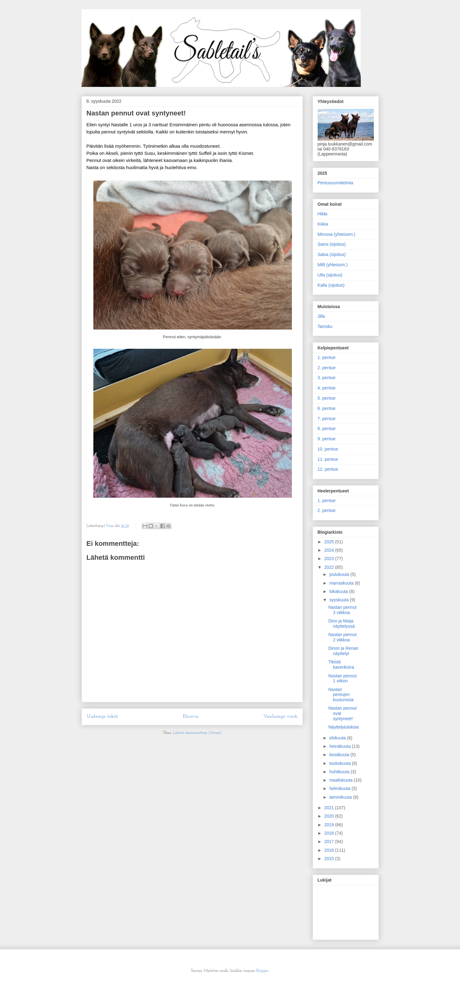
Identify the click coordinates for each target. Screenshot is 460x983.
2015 (329, 858)
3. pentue (327, 377)
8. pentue (327, 428)
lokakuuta (339, 591)
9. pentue (327, 438)
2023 (329, 558)
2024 (329, 550)
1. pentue (327, 357)
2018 (329, 833)
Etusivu (191, 716)
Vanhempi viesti (280, 716)
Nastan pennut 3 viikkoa (342, 610)
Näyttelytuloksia (343, 727)
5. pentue (327, 398)
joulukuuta (340, 574)
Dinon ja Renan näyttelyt (343, 651)
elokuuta (338, 737)
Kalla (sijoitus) (331, 285)
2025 (329, 541)
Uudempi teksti (102, 716)
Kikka (323, 224)
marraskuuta (342, 583)
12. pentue (328, 469)
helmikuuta (340, 788)
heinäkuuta (340, 746)
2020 (329, 816)
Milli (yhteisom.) (333, 264)
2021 (329, 807)
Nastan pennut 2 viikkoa (342, 637)
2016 (329, 850)
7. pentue (327, 418)
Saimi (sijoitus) (332, 244)
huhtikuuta (340, 771)
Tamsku (325, 326)
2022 (329, 567)
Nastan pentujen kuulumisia (340, 694)
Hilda (323, 213)
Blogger (262, 971)
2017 (329, 841)
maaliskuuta (341, 780)
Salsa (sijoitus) (332, 254)
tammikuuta (341, 797)
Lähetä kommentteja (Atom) (197, 733)
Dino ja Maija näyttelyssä (341, 623)
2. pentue (327, 367)
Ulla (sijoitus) (330, 274)
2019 (329, 824)
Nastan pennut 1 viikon (342, 678)
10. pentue (328, 449)
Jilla (321, 316)
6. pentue (327, 408)
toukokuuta (340, 763)
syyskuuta (339, 599)
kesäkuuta (340, 754)
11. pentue (328, 459)
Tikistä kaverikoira (341, 664)
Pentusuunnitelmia (335, 182)
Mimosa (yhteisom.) (336, 234)
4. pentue (327, 387)
